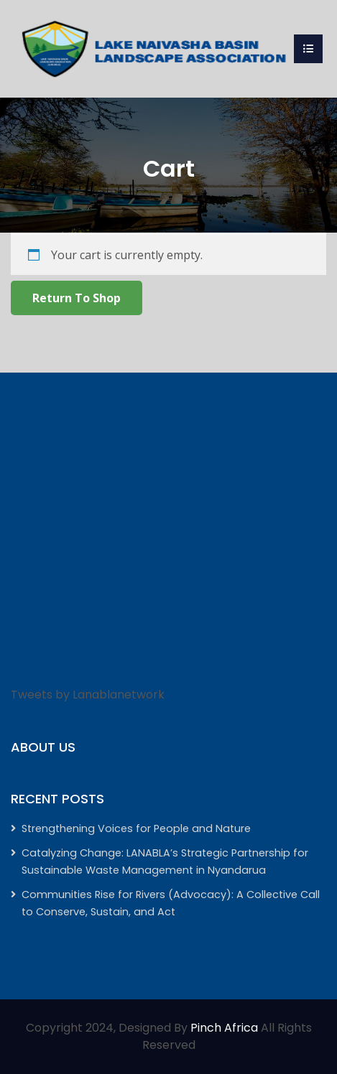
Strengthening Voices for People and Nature (136, 828)
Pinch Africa (224, 1027)
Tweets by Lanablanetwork (88, 694)
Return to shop (76, 298)
